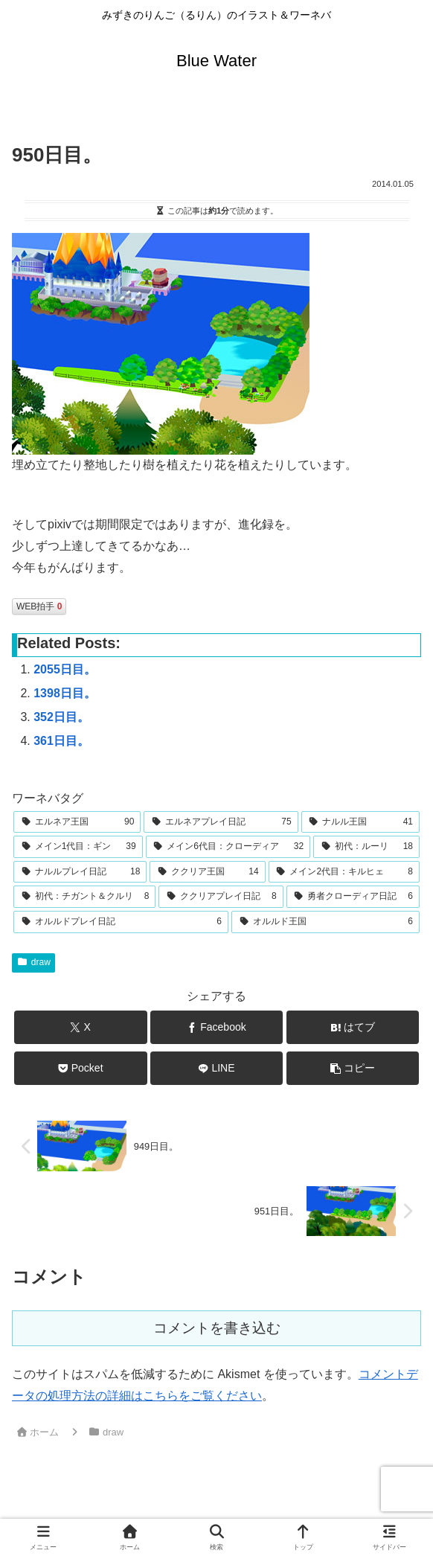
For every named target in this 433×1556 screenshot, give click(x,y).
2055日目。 (64, 669)
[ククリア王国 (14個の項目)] (207, 872)
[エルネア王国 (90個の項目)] (77, 822)
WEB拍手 (39, 606)
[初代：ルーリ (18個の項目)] (366, 847)
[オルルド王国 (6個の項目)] (325, 922)
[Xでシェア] (80, 1027)
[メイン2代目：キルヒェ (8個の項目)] (344, 872)
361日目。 (61, 740)
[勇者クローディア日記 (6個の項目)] (353, 897)
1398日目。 (64, 693)
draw (33, 962)
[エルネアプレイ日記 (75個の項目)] (221, 822)
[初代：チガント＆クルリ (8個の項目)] (84, 897)
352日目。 (61, 717)
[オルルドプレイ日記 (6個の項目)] (120, 922)
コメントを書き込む (216, 1328)
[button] (353, 1068)
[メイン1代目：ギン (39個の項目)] (78, 847)
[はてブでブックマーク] (353, 1027)
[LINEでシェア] (216, 1068)
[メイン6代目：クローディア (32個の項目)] (228, 847)
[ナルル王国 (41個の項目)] (360, 822)
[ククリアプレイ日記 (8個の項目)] (220, 897)
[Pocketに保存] (80, 1068)
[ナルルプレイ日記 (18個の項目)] (80, 872)
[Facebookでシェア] (216, 1027)
